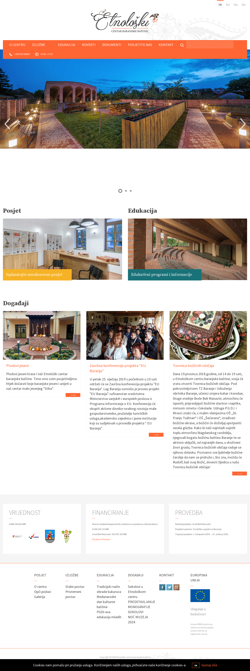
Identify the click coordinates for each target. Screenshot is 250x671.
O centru (17, 44)
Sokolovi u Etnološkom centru (137, 591)
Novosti (89, 44)
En (228, 4)
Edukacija (66, 44)
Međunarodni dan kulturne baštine (106, 601)
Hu (236, 4)
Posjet (40, 575)
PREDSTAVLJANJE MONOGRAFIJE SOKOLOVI (140, 607)
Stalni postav (74, 586)
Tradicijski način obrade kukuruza (109, 589)
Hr (220, 4)
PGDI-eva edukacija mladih (109, 614)
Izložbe (38, 44)
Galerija (39, 596)
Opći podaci (42, 591)
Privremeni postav (73, 594)
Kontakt (166, 44)
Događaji (135, 575)
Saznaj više (209, 665)
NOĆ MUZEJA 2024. (138, 619)
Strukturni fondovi (101, 539)
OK (195, 665)
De (244, 4)
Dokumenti (111, 44)
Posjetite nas (140, 44)
